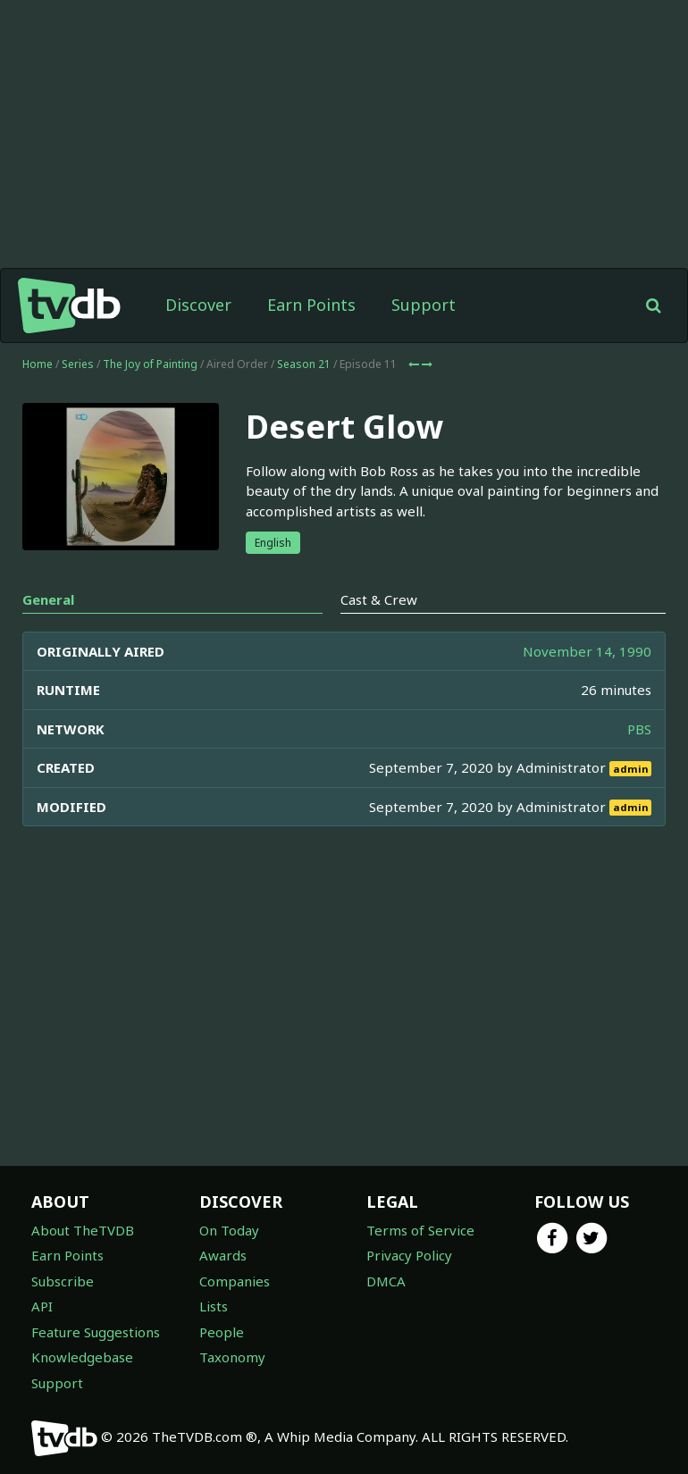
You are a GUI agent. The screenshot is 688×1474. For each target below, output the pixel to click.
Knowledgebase (82, 1357)
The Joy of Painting (150, 364)
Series (78, 364)
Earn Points (311, 304)
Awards (223, 1255)
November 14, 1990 (587, 651)
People (221, 1332)
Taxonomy (232, 1357)
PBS (639, 729)
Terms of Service (420, 1230)
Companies (234, 1281)
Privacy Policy (409, 1255)
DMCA (386, 1281)
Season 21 (304, 364)
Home (37, 364)
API (42, 1306)
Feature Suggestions (95, 1332)
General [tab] (48, 599)
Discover (198, 304)
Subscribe (62, 1281)
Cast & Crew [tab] (378, 599)
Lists (213, 1306)
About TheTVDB (82, 1230)
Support (423, 304)
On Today (229, 1230)
